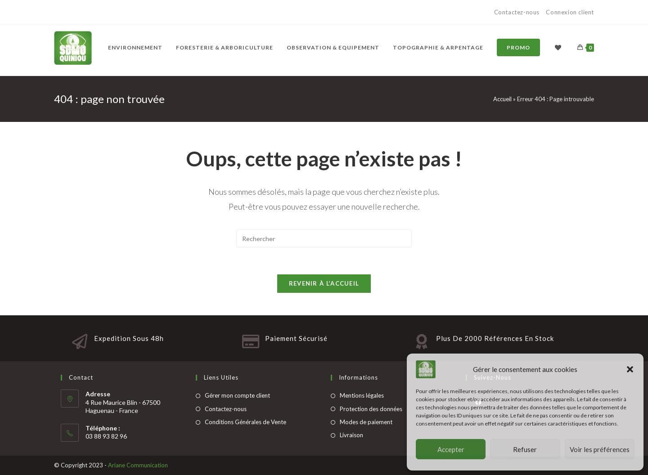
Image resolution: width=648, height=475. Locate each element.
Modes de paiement (366, 422)
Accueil (502, 99)
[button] (630, 369)
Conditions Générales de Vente (245, 422)
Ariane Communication (138, 465)
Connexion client (570, 12)
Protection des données (371, 408)
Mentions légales (362, 395)
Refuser (525, 449)
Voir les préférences (600, 449)
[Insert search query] (324, 238)
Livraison (351, 435)
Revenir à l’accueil (324, 283)
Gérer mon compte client (237, 395)
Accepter (450, 449)
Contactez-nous (517, 12)
